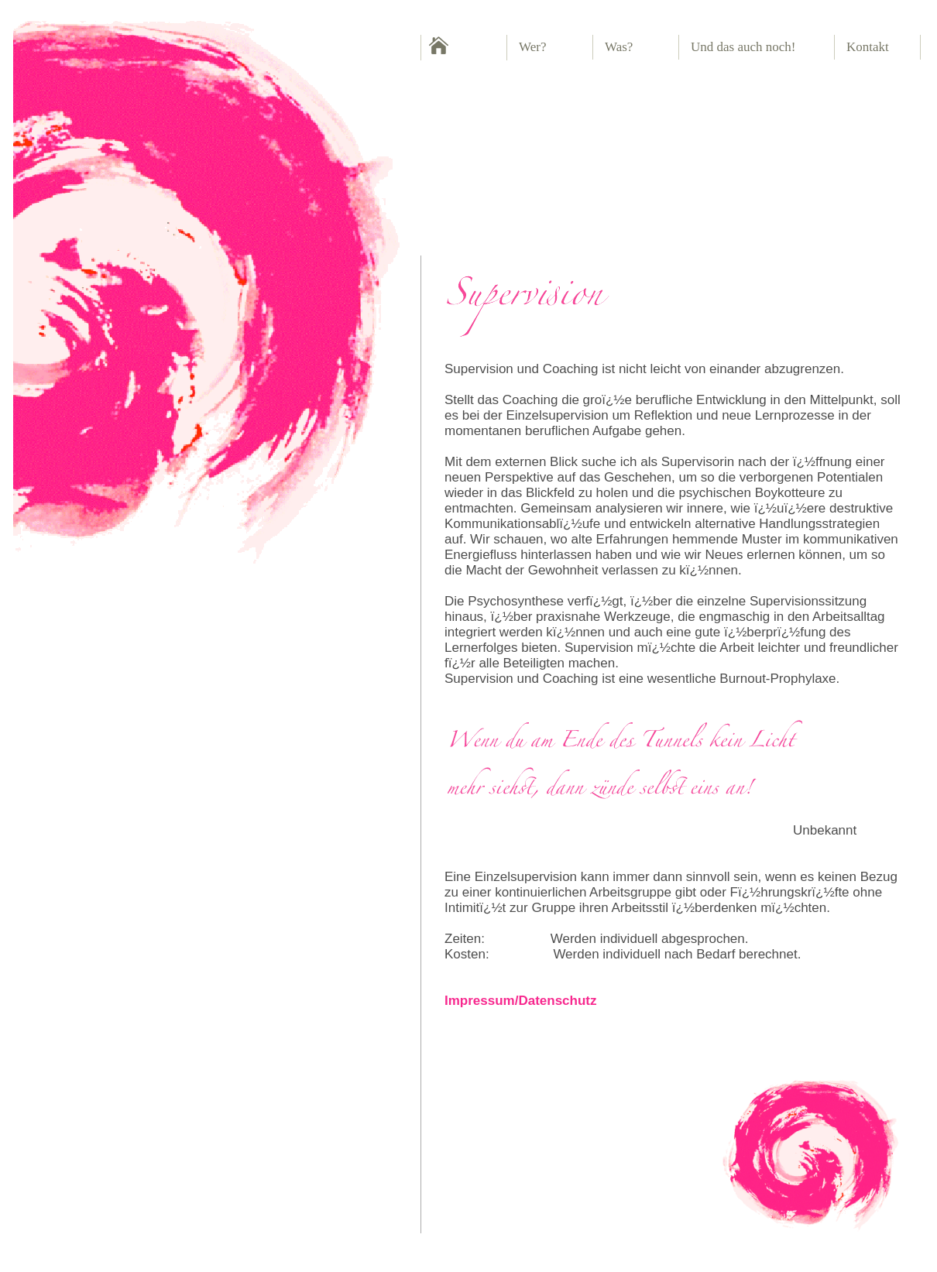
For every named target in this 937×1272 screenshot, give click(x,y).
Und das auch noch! (743, 46)
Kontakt (867, 46)
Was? (619, 46)
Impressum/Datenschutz (520, 1000)
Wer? (532, 46)
